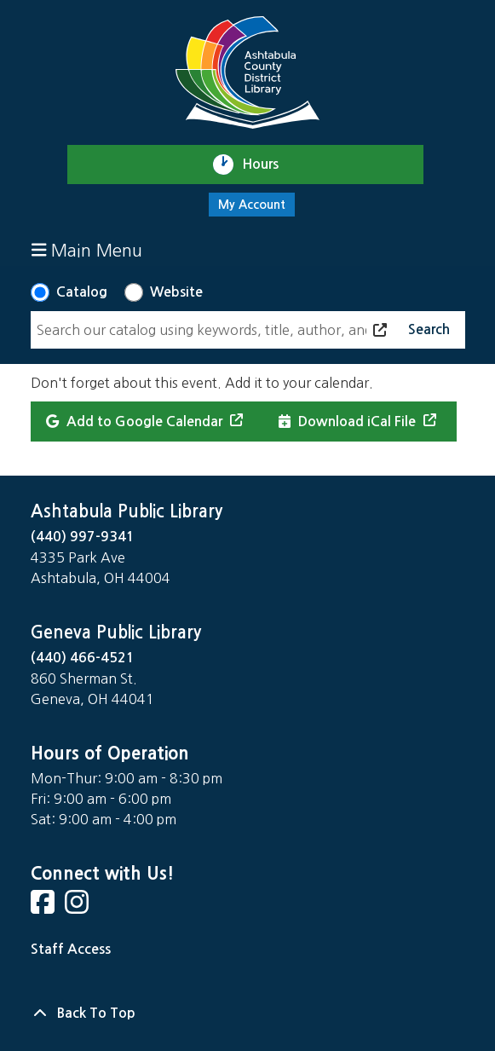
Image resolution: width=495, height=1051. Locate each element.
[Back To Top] (248, 1013)
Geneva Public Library (116, 632)
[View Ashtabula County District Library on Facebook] (44, 907)
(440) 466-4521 (83, 657)
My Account (251, 205)
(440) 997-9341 (83, 536)
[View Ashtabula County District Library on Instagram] (78, 907)
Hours (268, 164)
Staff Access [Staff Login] (71, 949)
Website (176, 292)
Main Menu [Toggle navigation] (87, 250)
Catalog (81, 292)
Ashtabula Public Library (126, 511)
